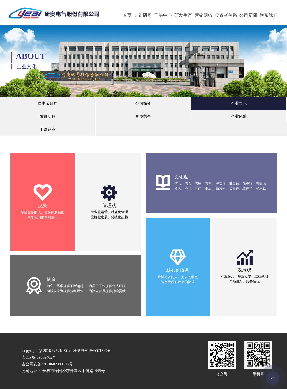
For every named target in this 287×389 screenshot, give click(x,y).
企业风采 (239, 116)
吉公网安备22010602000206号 (47, 364)
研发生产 (183, 15)
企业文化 (239, 103)
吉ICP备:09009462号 (39, 357)
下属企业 (47, 129)
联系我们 (268, 15)
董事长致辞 (47, 103)
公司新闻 (248, 15)
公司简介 (143, 103)
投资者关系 (226, 15)
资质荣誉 (143, 116)
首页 (127, 15)
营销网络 (203, 15)
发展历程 (47, 116)
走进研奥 (143, 15)
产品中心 (163, 15)
